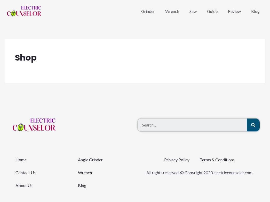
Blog (255, 11)
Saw (193, 11)
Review (234, 11)
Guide (212, 11)
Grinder (148, 11)
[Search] (253, 125)
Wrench (172, 11)
